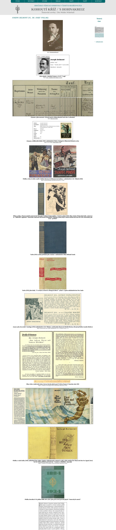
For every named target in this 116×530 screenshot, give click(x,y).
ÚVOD (18, 1)
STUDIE (44, 1)
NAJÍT (85, 1)
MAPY (71, 1)
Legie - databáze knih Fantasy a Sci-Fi (54, 77)
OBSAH (58, 1)
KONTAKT (98, 1)
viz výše (69, 462)
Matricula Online (54, 118)
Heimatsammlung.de (54, 52)
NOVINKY (31, 1)
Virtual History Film (57, 142)
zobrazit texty (99, 41)
